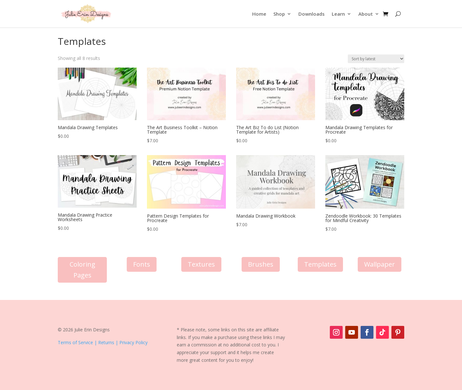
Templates (320, 264)
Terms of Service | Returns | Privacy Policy (103, 342)
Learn (338, 14)
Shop (279, 14)
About (365, 14)
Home (259, 14)
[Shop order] (376, 58)
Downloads (311, 14)
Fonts (141, 264)
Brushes (260, 264)
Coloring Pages (82, 269)
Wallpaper (379, 264)
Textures (201, 264)
